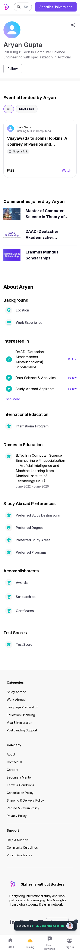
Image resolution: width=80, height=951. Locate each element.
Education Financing (21, 715)
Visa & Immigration (19, 722)
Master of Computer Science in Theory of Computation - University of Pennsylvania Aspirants (48, 214)
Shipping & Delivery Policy (25, 800)
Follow (72, 359)
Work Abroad (16, 699)
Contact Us (14, 762)
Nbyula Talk (26, 108)
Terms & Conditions (20, 785)
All (8, 108)
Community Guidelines (22, 847)
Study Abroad (16, 692)
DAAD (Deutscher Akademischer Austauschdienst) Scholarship (42, 234)
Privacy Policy (17, 816)
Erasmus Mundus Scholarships (42, 255)
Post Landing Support (22, 730)
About (11, 754)
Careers (12, 770)
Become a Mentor (19, 777)
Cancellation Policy (20, 793)
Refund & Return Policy (23, 808)
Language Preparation (22, 707)
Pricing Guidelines (19, 855)
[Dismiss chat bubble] (76, 921)
